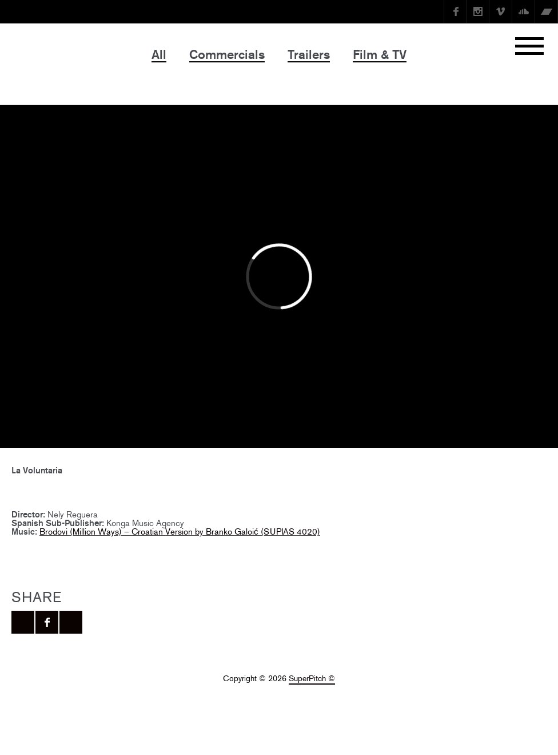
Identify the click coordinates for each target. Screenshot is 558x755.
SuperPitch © (312, 678)
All (159, 54)
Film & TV (379, 54)
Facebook (455, 11)
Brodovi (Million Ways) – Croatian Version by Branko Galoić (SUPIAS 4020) (179, 531)
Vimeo (500, 11)
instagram (478, 11)
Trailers (309, 54)
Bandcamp (546, 11)
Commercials (227, 54)
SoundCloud (523, 11)
